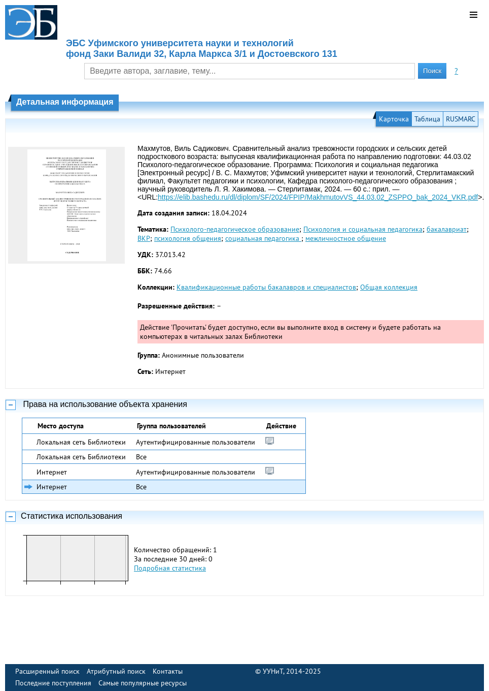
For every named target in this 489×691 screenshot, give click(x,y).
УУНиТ (273, 671)
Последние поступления (53, 682)
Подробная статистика (170, 568)
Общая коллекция (388, 287)
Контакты (168, 671)
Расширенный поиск (47, 671)
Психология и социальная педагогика (363, 229)
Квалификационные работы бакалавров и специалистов (266, 287)
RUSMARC (460, 118)
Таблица (427, 118)
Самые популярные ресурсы (142, 682)
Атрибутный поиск (116, 671)
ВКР (143, 238)
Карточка (394, 118)
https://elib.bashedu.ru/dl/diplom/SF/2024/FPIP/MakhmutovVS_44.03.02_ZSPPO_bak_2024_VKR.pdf (318, 197)
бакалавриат (447, 229)
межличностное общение (345, 238)
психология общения (187, 238)
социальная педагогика (263, 238)
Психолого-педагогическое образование (234, 229)
